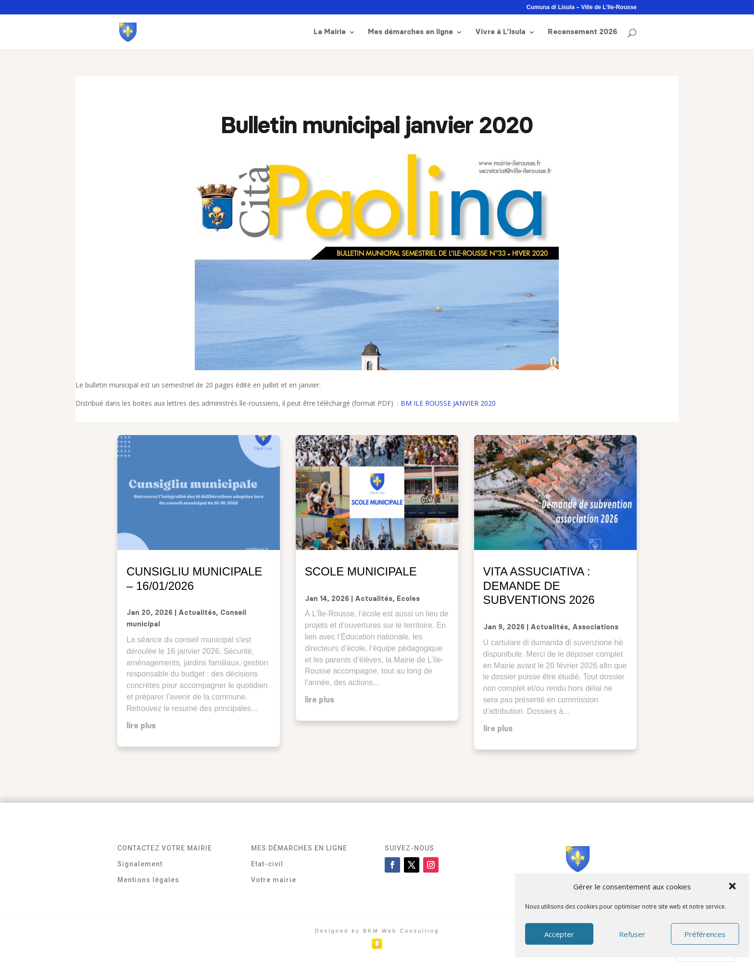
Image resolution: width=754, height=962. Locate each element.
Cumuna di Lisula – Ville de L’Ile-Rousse (582, 7)
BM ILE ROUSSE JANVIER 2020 (448, 403)
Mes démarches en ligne (410, 32)
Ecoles (408, 599)
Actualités (197, 613)
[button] (733, 887)
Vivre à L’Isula (500, 32)
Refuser (632, 934)
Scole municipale (361, 571)
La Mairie (330, 32)
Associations (595, 627)
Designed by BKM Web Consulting (377, 931)
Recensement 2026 (582, 32)
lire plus (141, 726)
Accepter (559, 934)
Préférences (705, 934)
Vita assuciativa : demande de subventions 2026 (539, 586)
